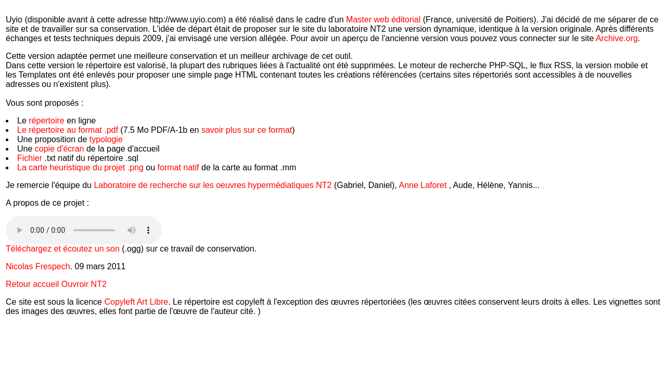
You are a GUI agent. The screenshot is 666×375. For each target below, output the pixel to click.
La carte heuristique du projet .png (81, 167)
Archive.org (617, 38)
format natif (179, 167)
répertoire (46, 120)
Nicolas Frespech (38, 266)
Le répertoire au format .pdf (67, 130)
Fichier (30, 158)
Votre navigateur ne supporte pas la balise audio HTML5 (84, 230)
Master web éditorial (383, 19)
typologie (106, 139)
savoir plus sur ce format (246, 130)
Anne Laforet (422, 185)
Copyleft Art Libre (136, 301)
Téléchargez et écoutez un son (64, 248)
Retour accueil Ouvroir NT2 (56, 284)
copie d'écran (59, 148)
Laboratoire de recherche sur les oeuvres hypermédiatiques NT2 (214, 185)
